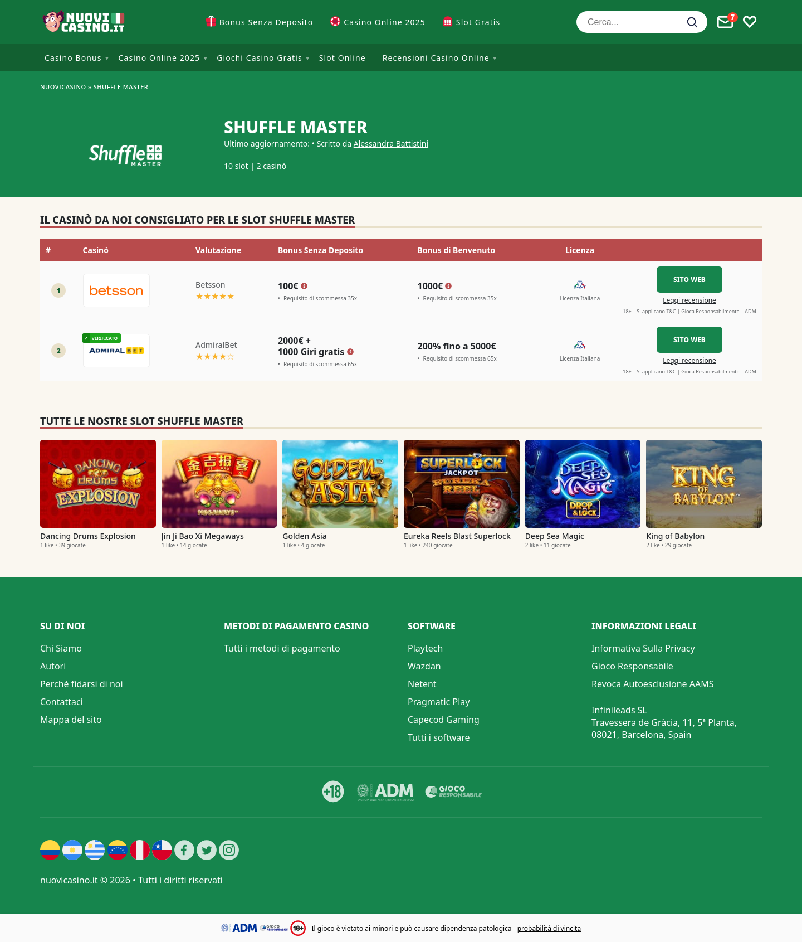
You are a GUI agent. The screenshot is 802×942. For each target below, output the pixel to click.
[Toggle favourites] (750, 22)
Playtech (425, 648)
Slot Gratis (478, 22)
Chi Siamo (61, 648)
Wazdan (424, 666)
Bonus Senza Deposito (266, 22)
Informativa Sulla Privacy (643, 648)
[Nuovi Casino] (84, 22)
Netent (422, 684)
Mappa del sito (71, 719)
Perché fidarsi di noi (81, 684)
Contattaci (61, 702)
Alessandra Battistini (391, 143)
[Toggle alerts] (725, 22)
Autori (53, 666)
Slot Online (342, 57)
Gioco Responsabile (632, 666)
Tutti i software (439, 737)
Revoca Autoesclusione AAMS (652, 684)
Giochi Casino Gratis (259, 57)
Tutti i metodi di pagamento (282, 648)
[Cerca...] (641, 22)
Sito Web (689, 279)
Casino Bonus (73, 57)
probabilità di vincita (549, 928)
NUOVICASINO (63, 86)
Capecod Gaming (444, 719)
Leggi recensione (689, 300)
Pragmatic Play (439, 702)
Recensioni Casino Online (436, 57)
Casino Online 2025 (385, 22)
